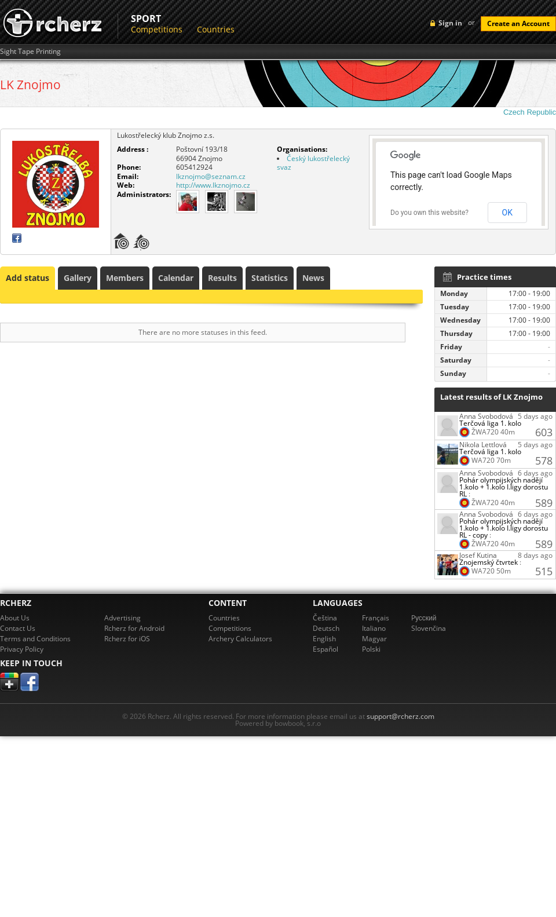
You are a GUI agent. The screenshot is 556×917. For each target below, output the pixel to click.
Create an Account (518, 23)
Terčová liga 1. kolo (490, 423)
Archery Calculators (240, 639)
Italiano (374, 628)
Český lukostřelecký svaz (313, 163)
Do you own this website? (429, 213)
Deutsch (326, 628)
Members (125, 277)
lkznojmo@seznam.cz (211, 176)
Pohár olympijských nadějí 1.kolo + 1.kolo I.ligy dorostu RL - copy (503, 528)
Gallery (78, 277)
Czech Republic (529, 112)
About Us (15, 618)
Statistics (269, 277)
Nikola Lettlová (483, 445)
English (324, 639)
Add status (27, 277)
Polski (371, 649)
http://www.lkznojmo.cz (213, 185)
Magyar (374, 639)
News (313, 277)
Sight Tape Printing (30, 51)
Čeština (325, 618)
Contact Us (17, 628)
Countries (216, 29)
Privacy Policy (21, 649)
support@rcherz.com (400, 716)
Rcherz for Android (134, 628)
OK (507, 212)
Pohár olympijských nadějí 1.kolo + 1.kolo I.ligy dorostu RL (503, 487)
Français (375, 618)
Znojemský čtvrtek (488, 562)
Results (222, 277)
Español (325, 649)
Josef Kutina (478, 555)
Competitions (156, 29)
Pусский (424, 618)
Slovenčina (428, 628)
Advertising (122, 618)
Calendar (175, 277)
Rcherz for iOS (127, 639)
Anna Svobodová (486, 416)
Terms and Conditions (35, 639)
